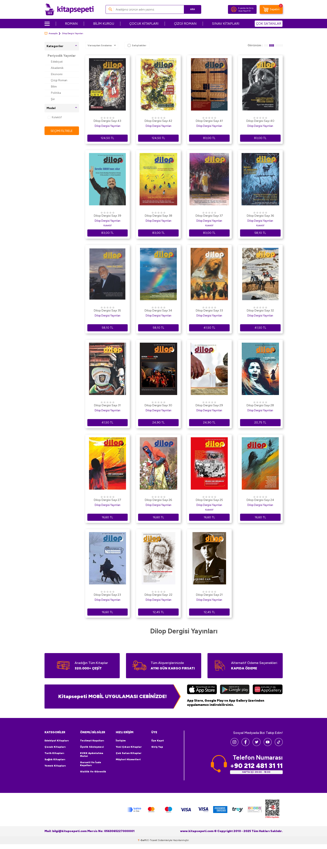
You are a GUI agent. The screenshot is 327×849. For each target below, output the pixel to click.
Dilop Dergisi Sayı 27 (107, 500)
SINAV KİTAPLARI (225, 24)
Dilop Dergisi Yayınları (107, 125)
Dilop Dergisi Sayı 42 (158, 121)
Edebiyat (57, 61)
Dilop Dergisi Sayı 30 (158, 405)
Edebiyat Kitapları (57, 740)
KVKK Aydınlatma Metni (91, 755)
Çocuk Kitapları (55, 746)
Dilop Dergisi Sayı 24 (260, 500)
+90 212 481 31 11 (256, 766)
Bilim (54, 86)
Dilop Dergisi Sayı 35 (107, 310)
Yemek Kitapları (55, 765)
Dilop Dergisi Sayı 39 (107, 215)
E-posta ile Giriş (245, 8)
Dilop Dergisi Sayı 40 (260, 121)
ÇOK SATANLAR (268, 24)
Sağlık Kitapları (55, 759)
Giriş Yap (157, 746)
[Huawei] (267, 689)
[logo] (69, 9)
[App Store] (202, 689)
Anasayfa (51, 33)
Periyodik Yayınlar (62, 56)
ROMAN (71, 24)
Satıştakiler (137, 45)
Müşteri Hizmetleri (128, 759)
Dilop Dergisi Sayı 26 (158, 500)
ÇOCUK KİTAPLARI (144, 24)
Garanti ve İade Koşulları (90, 764)
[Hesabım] (234, 9)
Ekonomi (56, 74)
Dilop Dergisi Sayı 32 (260, 310)
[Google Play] (234, 689)
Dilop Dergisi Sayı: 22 (158, 595)
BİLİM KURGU (103, 24)
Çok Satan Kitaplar (128, 753)
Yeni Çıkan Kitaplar (129, 746)
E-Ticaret (152, 840)
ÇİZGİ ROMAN (185, 24)
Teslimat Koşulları (92, 740)
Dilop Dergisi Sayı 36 (260, 215)
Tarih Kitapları (54, 753)
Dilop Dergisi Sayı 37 (209, 215)
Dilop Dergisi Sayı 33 (209, 310)
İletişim (121, 740)
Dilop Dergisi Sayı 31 (107, 405)
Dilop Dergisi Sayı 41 (209, 121)
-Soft (142, 840)
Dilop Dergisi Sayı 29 (209, 405)
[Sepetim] (271, 9)
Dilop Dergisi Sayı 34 (158, 310)
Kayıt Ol (247, 10)
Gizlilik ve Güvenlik (93, 771)
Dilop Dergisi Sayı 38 (158, 215)
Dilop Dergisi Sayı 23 (107, 595)
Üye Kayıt (157, 740)
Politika (56, 93)
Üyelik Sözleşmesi (92, 746)
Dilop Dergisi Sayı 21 (209, 595)
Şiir (53, 99)
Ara (192, 9)
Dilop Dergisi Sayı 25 (209, 500)
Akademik (57, 68)
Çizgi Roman (59, 80)
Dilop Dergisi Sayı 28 (260, 405)
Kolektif (55, 117)
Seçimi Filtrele (62, 130)
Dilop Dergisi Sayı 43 (107, 121)
